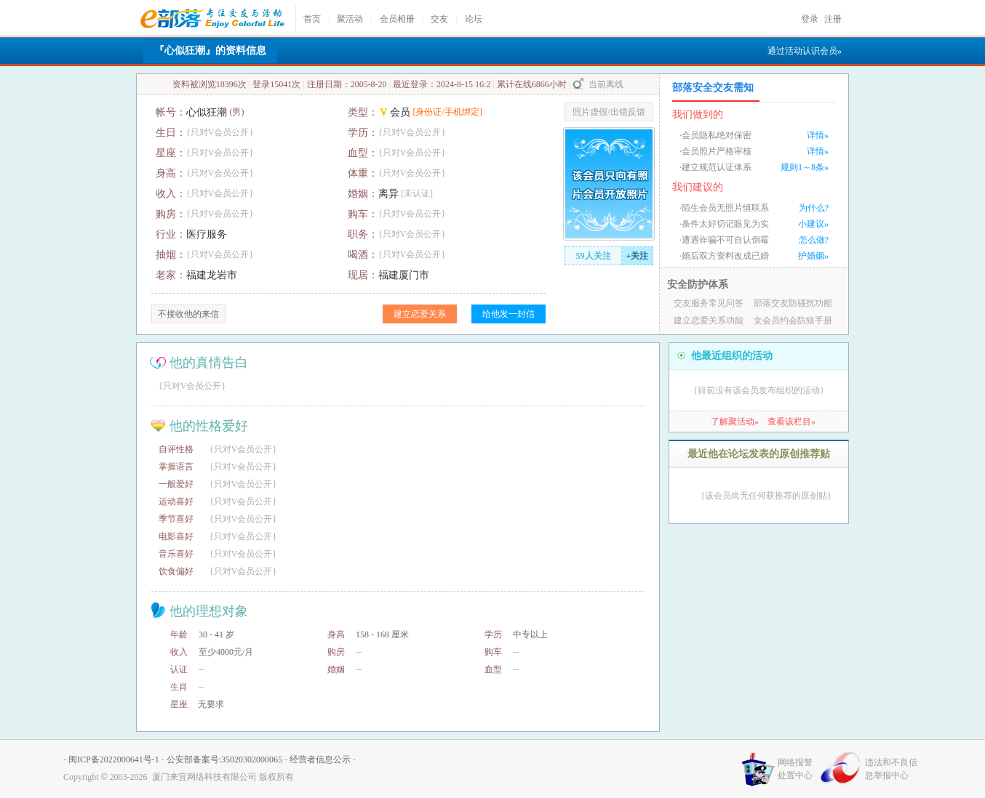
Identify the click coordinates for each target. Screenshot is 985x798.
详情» (818, 135)
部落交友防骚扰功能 (793, 303)
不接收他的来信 (188, 314)
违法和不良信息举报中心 (891, 769)
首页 (312, 19)
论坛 (473, 19)
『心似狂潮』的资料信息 (210, 50)
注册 (833, 19)
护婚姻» (813, 256)
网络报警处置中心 (795, 769)
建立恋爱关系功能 (708, 320)
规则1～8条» (805, 167)
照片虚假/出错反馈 (609, 112)
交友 (439, 19)
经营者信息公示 (320, 759)
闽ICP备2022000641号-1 (113, 759)
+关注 (637, 256)
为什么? (814, 208)
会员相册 (397, 19)
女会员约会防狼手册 (793, 320)
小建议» (813, 224)
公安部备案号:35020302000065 (224, 759)
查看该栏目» (791, 421)
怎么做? (814, 240)
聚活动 (350, 19)
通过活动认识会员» (804, 51)
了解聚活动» (735, 421)
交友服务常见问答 (708, 303)
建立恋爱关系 (420, 314)
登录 (809, 19)
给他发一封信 (508, 314)
